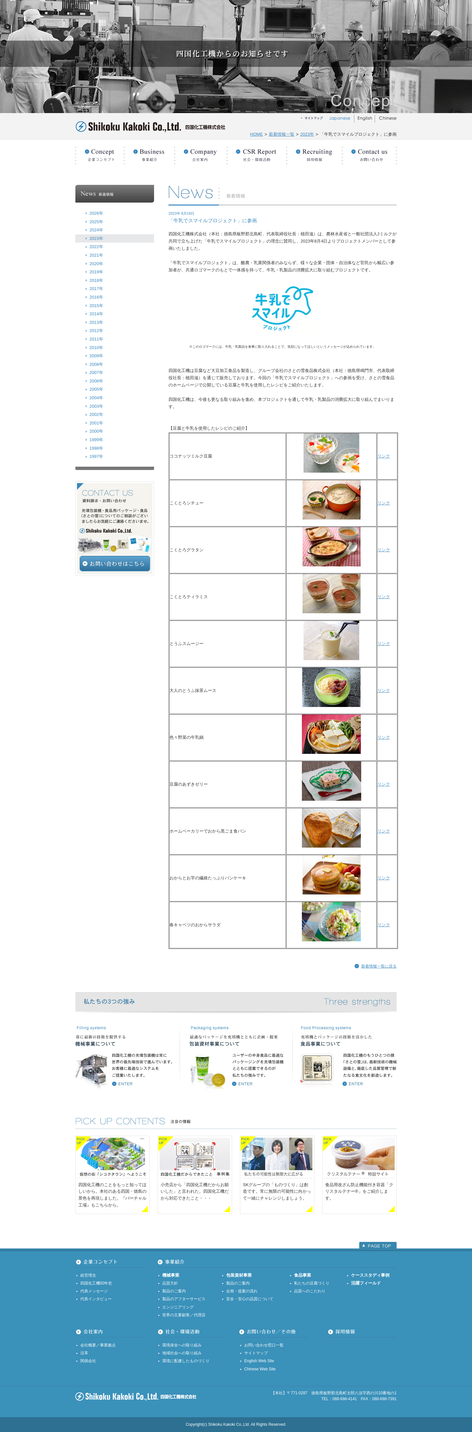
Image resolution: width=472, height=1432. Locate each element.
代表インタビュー (96, 1299)
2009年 (96, 355)
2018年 (96, 280)
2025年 (96, 221)
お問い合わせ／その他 (369, 152)
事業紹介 (149, 152)
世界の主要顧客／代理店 (184, 1315)
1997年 (96, 456)
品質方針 (170, 1283)
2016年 (96, 297)
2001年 (96, 423)
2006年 (96, 381)
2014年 (96, 313)
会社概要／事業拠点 (98, 1345)
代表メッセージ (94, 1291)
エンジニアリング (178, 1307)
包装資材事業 (239, 1275)
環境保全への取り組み (182, 1345)
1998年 (96, 448)
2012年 (96, 330)
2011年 (96, 339)
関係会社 (88, 1361)
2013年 (96, 322)
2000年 (96, 431)
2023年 (307, 134)
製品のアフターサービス (184, 1299)
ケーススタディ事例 (370, 1275)
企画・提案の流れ (242, 1291)
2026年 (96, 213)
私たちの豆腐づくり (311, 1283)
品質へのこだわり (309, 1291)
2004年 (96, 397)
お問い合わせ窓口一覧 (264, 1345)
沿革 (84, 1353)
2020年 (96, 263)
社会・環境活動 (256, 152)
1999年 (96, 439)
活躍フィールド (366, 1283)
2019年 (96, 271)
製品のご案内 (174, 1291)
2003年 (96, 406)
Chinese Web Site (260, 1369)
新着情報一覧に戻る (379, 966)
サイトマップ (256, 1353)
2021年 (96, 255)
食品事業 (302, 1275)
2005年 (96, 389)
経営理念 (88, 1275)
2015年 (96, 305)
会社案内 (201, 152)
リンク (383, 456)
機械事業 (170, 1275)
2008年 (96, 364)
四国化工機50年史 (96, 1283)
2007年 (96, 372)
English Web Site (259, 1361)
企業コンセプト (100, 152)
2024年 (96, 229)
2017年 (96, 288)
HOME (256, 134)
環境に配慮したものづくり (185, 1361)
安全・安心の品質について (249, 1299)
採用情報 (314, 152)
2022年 (96, 246)
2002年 (96, 414)
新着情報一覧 (281, 134)
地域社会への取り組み (182, 1353)
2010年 (96, 347)
